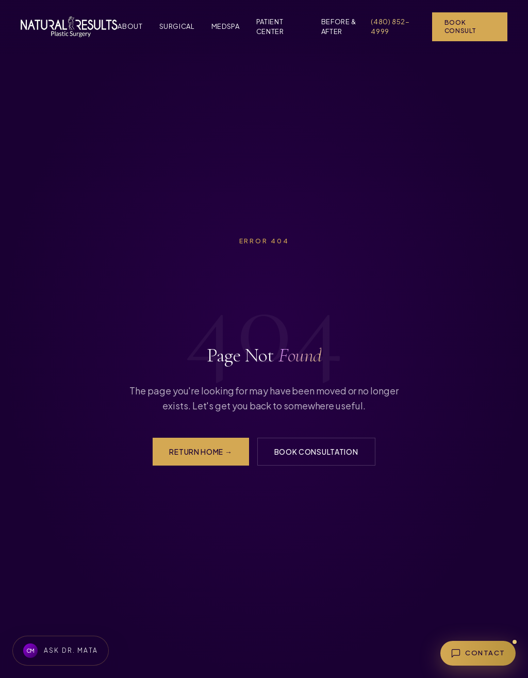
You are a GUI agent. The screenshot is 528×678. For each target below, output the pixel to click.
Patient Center (270, 27)
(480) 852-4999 (390, 27)
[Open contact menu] (478, 653)
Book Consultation (316, 451)
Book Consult (460, 27)
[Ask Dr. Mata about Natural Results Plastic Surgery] (60, 651)
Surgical (177, 26)
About (130, 26)
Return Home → (200, 451)
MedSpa (225, 26)
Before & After (338, 27)
